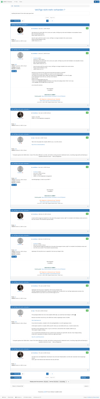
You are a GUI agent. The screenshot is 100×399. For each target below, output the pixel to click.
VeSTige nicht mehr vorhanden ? (50, 10)
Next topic (85, 379)
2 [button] (49, 20)
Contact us (18, 397)
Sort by (54, 383)
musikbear (20, 59)
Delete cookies (27, 397)
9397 (16, 64)
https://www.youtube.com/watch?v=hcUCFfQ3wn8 (53, 96)
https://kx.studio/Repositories (38, 338)
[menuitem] (20, 1)
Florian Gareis (96, 397)
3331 (16, 149)
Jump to (86, 387)
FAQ (15, 1)
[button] (52, 21)
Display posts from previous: (40, 383)
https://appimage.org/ (36, 321)
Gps (20, 143)
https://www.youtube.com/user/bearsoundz (50, 100)
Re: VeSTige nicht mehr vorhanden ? (21, 50)
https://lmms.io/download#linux (38, 145)
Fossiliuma (19, 34)
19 (15, 39)
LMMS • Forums (6, 2)
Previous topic (15, 379)
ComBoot (89, 397)
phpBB (44, 393)
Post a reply (15, 21)
